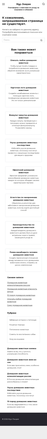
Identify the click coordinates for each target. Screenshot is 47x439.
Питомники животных (19, 329)
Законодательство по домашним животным (23, 226)
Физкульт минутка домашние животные (23, 116)
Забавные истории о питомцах (22, 320)
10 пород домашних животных (21, 295)
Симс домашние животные (19, 305)
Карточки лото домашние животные (23, 89)
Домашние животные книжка (21, 348)
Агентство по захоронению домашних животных (23, 198)
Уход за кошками (16, 339)
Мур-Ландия (23, 4)
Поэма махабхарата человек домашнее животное (23, 253)
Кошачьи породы (17, 325)
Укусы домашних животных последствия (23, 143)
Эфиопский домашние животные (23, 171)
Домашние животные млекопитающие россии (19, 375)
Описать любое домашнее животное (23, 61)
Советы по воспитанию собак (22, 334)
